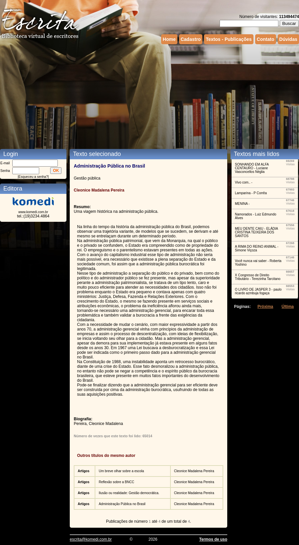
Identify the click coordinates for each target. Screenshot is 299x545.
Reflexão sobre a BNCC (116, 482)
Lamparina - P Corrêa (251, 193)
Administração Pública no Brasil (122, 504)
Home (169, 39)
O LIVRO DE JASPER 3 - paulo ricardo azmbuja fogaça (258, 291)
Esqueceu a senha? (33, 177)
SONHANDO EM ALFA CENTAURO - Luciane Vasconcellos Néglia (252, 168)
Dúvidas (288, 39)
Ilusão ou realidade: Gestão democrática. (129, 493)
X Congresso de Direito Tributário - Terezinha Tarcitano (257, 277)
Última (288, 306)
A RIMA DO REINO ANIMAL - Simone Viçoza (256, 248)
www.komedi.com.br (33, 212)
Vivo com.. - (243, 182)
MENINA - (242, 203)
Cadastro (191, 39)
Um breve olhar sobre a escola (121, 471)
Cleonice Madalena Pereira (194, 471)
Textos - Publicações (228, 39)
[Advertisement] (127, 95)
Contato (265, 39)
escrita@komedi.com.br (91, 539)
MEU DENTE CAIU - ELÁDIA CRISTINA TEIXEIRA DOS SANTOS (256, 232)
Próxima (265, 306)
